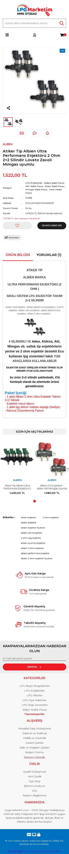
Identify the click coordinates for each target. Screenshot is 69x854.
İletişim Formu (34, 752)
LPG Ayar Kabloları (34, 700)
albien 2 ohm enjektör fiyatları (37, 558)
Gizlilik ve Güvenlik (34, 738)
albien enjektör (28, 522)
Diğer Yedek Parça (35, 709)
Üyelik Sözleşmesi (34, 771)
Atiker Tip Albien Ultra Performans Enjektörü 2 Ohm (17, 488)
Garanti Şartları (35, 742)
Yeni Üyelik (34, 776)
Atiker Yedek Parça (54, 186)
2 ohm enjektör (51, 517)
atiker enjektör (28, 517)
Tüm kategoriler (34, 714)
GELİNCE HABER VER (52, 225)
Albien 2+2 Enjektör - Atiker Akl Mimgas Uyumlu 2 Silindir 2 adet (52, 488)
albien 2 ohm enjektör (32, 548)
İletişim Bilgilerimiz (34, 795)
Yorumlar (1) (48, 255)
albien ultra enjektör (31, 532)
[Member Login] (34, 35)
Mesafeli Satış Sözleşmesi (34, 728)
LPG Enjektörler (33, 183)
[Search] (34, 23)
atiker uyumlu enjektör (33, 543)
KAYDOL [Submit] (34, 667)
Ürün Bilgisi (18, 255)
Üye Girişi (34, 781)
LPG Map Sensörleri (34, 705)
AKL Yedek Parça (34, 186)
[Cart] (62, 35)
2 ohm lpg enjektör (31, 538)
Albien (8, 144)
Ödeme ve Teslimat (34, 733)
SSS (34, 790)
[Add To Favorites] (17, 225)
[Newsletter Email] (34, 658)
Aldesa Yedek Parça (54, 183)
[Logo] (34, 10)
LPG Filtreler (35, 695)
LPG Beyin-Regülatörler (34, 685)
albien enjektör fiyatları (33, 527)
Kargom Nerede (34, 757)
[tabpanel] (17, 470)
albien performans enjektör (35, 553)
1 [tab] (34, 501)
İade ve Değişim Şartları (34, 747)
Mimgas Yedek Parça (36, 189)
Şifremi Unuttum (34, 786)
